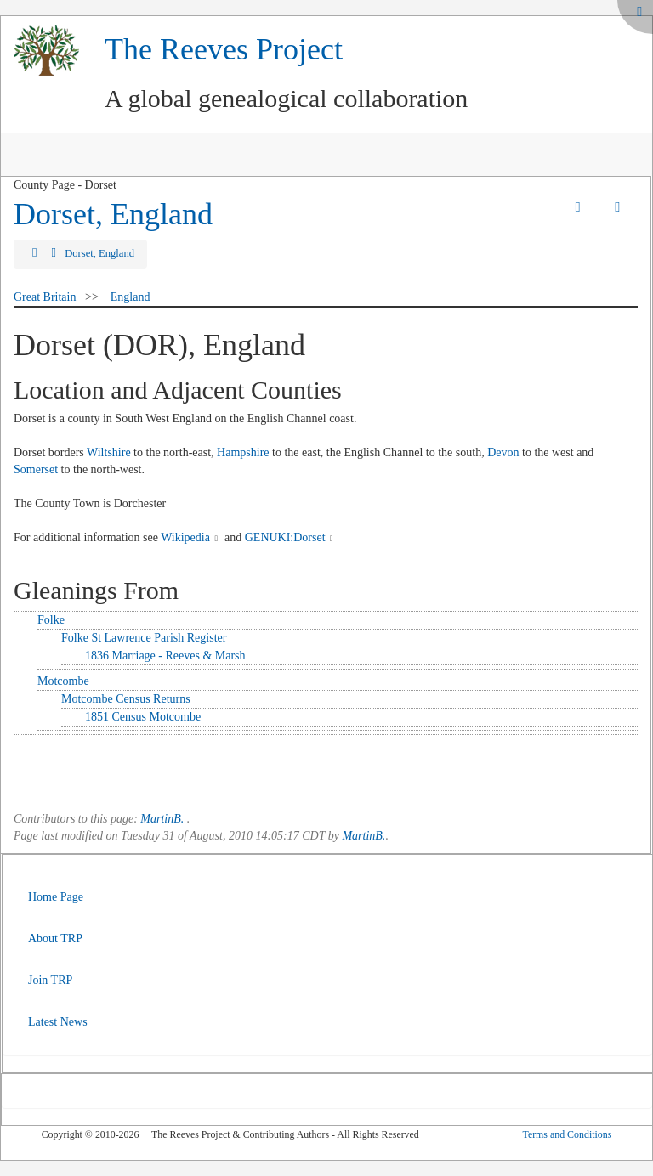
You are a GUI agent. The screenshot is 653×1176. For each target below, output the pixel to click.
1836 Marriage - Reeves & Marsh (165, 655)
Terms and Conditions (566, 1134)
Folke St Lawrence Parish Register (143, 637)
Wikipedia (185, 537)
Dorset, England (113, 214)
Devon (503, 452)
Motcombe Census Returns (125, 699)
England (130, 297)
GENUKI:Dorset (285, 537)
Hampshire (243, 452)
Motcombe (63, 681)
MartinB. (162, 818)
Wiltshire (109, 452)
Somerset (36, 469)
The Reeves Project (224, 49)
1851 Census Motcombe (143, 716)
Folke (51, 619)
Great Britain (45, 297)
